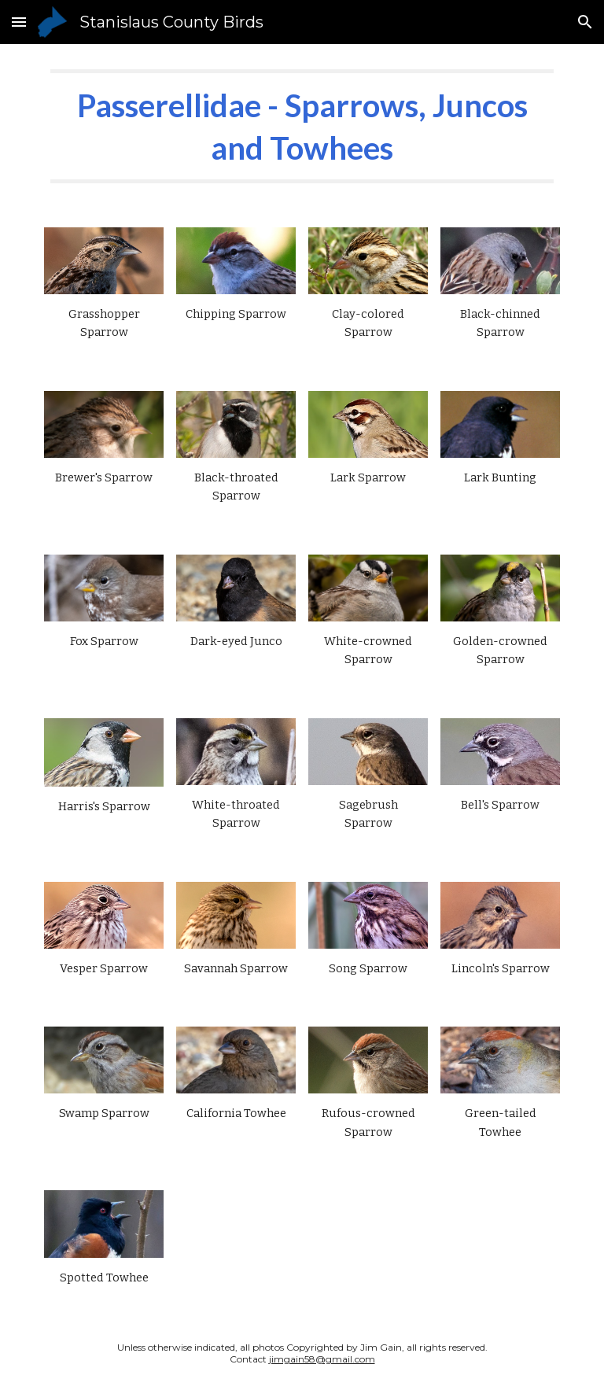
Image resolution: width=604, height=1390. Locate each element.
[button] (19, 21)
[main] (301, 126)
